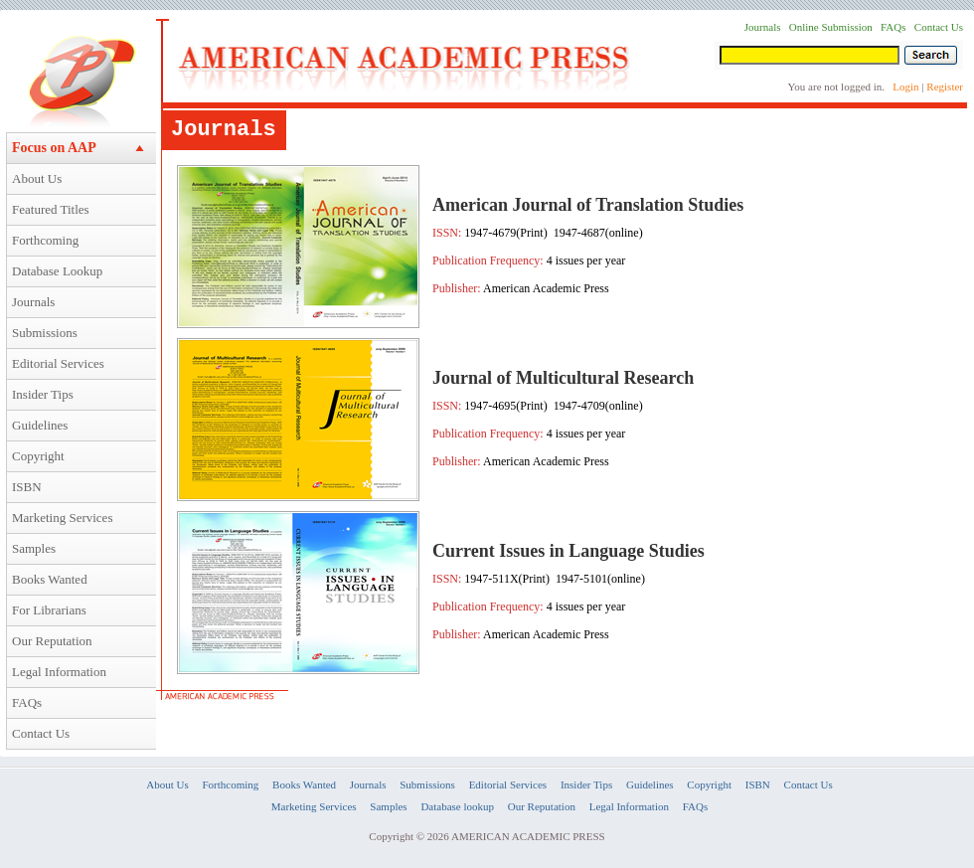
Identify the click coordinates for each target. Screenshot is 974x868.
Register (944, 86)
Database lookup (457, 806)
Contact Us (41, 733)
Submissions (45, 332)
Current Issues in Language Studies (568, 551)
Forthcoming (45, 240)
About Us (37, 178)
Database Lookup (57, 270)
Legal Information (59, 671)
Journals (33, 301)
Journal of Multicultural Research (563, 378)
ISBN (27, 486)
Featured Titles (50, 209)
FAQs (27, 702)
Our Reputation (52, 640)
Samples (34, 548)
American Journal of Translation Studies (587, 205)
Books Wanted (49, 579)
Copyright (38, 455)
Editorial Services (58, 363)
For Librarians (49, 610)
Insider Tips (43, 394)
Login (905, 86)
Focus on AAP (54, 147)
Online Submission (831, 27)
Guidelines (40, 425)
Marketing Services (62, 517)
